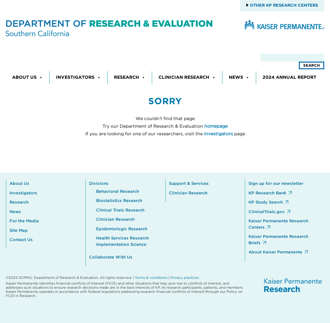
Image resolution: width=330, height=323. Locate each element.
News (239, 77)
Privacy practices (184, 277)
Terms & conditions (151, 277)
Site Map (19, 231)
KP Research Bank (267, 193)
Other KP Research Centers (283, 5)
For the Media (24, 221)
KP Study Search (266, 202)
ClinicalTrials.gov (267, 212)
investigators (218, 134)
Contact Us (21, 240)
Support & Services (189, 184)
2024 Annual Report (289, 77)
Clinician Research (187, 77)
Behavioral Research (117, 192)
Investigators (78, 77)
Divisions (99, 184)
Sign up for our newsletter (276, 184)
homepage (216, 126)
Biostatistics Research (119, 201)
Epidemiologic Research (121, 229)
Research (129, 77)
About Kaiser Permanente (275, 252)
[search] (292, 58)
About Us (27, 77)
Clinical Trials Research (120, 210)
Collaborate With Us (110, 257)
